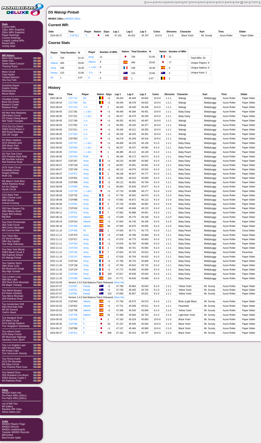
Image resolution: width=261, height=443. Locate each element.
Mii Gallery (7, 406)
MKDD (212, 2)
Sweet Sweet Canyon (13, 63)
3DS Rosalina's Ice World (15, 375)
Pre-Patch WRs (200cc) (14, 398)
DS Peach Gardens (12, 293)
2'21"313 (73, 107)
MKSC (221, 2)
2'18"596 (73, 324)
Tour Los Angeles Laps (14, 345)
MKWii (194, 2)
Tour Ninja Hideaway (12, 244)
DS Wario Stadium (11, 140)
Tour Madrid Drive (11, 372)
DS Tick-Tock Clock (12, 153)
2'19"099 (73, 274)
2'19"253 (73, 248)
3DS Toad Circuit (10, 225)
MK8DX (171, 2)
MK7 (186, 2)
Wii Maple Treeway (12, 285)
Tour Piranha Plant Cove (14, 367)
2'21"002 (73, 134)
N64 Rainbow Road (12, 162)
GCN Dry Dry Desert (12, 126)
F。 (87, 35)
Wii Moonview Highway (14, 337)
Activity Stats (8, 46)
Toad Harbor (8, 74)
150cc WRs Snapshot (13, 29)
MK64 (230, 2)
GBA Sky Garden (11, 241)
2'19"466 (73, 230)
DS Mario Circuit (10, 320)
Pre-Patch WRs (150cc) (14, 395)
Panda (54, 72)
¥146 (85, 156)
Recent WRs (8, 43)
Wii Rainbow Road (11, 380)
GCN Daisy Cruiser (12, 334)
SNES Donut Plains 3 (13, 129)
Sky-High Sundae (11, 271)
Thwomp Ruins (10, 66)
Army (53, 68)
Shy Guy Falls (9, 80)
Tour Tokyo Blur (10, 235)
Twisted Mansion (10, 77)
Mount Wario (8, 93)
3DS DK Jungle (10, 134)
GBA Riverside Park (12, 307)
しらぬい (93, 67)
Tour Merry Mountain (12, 296)
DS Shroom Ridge (11, 238)
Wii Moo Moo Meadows (14, 112)
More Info (119, 282)
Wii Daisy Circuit (10, 364)
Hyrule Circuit (9, 189)
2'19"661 (73, 204)
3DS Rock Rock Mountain (15, 282)
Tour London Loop (11, 276)
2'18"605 (73, 319)
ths (84, 98)
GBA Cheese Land (11, 197)
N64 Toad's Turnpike (12, 121)
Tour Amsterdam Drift (13, 304)
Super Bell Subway (12, 214)
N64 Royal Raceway (12, 132)
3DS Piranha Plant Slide (14, 156)
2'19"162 (73, 252)
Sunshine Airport (10, 85)
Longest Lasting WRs (13, 40)
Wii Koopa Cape (10, 350)
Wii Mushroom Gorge (13, 268)
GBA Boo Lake (9, 279)
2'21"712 (73, 98)
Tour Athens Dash (11, 331)
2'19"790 (73, 191)
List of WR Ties (10, 403)
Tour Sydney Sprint (12, 263)
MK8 (179, 2)
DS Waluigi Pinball (11, 257)
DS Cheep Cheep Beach (14, 118)
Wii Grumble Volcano (13, 159)
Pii (52, 77)
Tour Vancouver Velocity (14, 353)
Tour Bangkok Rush (12, 317)
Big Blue (6, 216)
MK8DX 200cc (73, 18)
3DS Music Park (10, 145)
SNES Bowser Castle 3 (14, 378)
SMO (246, 2)
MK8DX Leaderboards (13, 429)
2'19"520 (73, 217)
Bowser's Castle (10, 104)
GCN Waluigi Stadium (13, 323)
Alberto (54, 63)
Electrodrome (9, 91)
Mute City (7, 175)
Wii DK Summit (10, 309)
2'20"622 (73, 152)
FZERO (255, 2)
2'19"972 (73, 173)
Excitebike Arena (10, 170)
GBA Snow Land (10, 266)
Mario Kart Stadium (12, 58)
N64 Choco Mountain (13, 227)
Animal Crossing (10, 203)
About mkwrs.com (11, 412)
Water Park (8, 61)
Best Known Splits (11, 437)
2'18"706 (73, 315)
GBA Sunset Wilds (11, 348)
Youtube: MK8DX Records (15, 432)
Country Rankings (11, 38)
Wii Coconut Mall (10, 230)
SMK (237, 2)
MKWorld (160, 2)
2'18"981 (73, 293)
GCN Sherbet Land (12, 143)
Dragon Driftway (10, 173)
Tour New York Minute (13, 249)
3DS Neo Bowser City (13, 208)
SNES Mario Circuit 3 (13, 252)
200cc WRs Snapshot (13, 32)
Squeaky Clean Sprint (13, 339)
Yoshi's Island (9, 312)
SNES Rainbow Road (13, 184)
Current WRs (8, 27)
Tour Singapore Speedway (15, 326)
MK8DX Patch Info (11, 392)
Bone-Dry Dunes (10, 102)
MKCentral (7, 435)
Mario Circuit (8, 71)
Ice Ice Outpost (10, 186)
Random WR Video (12, 409)
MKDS (203, 2)
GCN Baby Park (10, 194)
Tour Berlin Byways (12, 290)
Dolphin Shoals (10, 88)
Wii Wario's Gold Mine (13, 181)
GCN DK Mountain (11, 361)
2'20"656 (73, 147)
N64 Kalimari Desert (12, 255)
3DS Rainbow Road (12, 298)
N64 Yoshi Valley (10, 148)
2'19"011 (73, 290)
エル (90, 72)
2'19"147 (73, 256)
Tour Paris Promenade (13, 222)
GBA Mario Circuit (11, 115)
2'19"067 (73, 286)
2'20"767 (73, 143)
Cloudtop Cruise (10, 99)
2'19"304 (73, 243)
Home (149, 2)
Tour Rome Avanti (11, 358)
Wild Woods (8, 200)
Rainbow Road (9, 107)
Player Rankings (10, 35)
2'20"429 (73, 156)
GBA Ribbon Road (11, 211)
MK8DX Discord (10, 426)
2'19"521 (73, 212)
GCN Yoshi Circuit (11, 167)
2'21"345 (73, 102)
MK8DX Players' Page (13, 424)
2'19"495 (73, 226)
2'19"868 (73, 186)
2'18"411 (74, 35)
